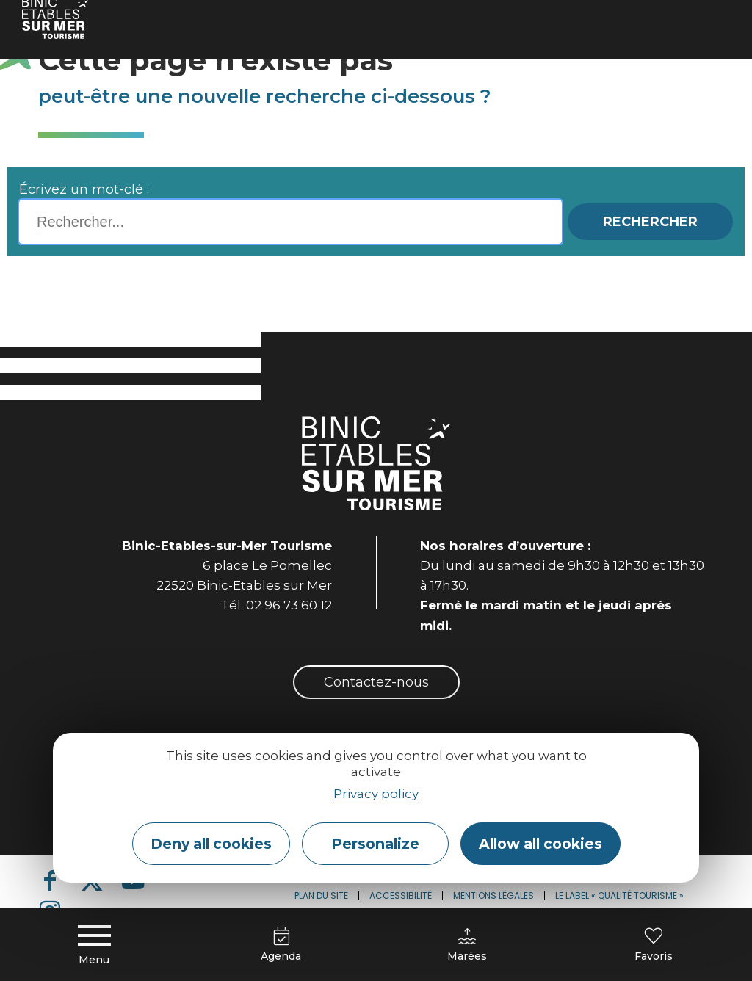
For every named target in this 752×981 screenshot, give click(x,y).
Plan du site (321, 895)
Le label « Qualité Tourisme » (619, 895)
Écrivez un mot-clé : (84, 189)
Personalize (375, 844)
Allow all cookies (540, 844)
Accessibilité (400, 895)
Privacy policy (376, 793)
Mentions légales (493, 895)
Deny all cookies (211, 844)
